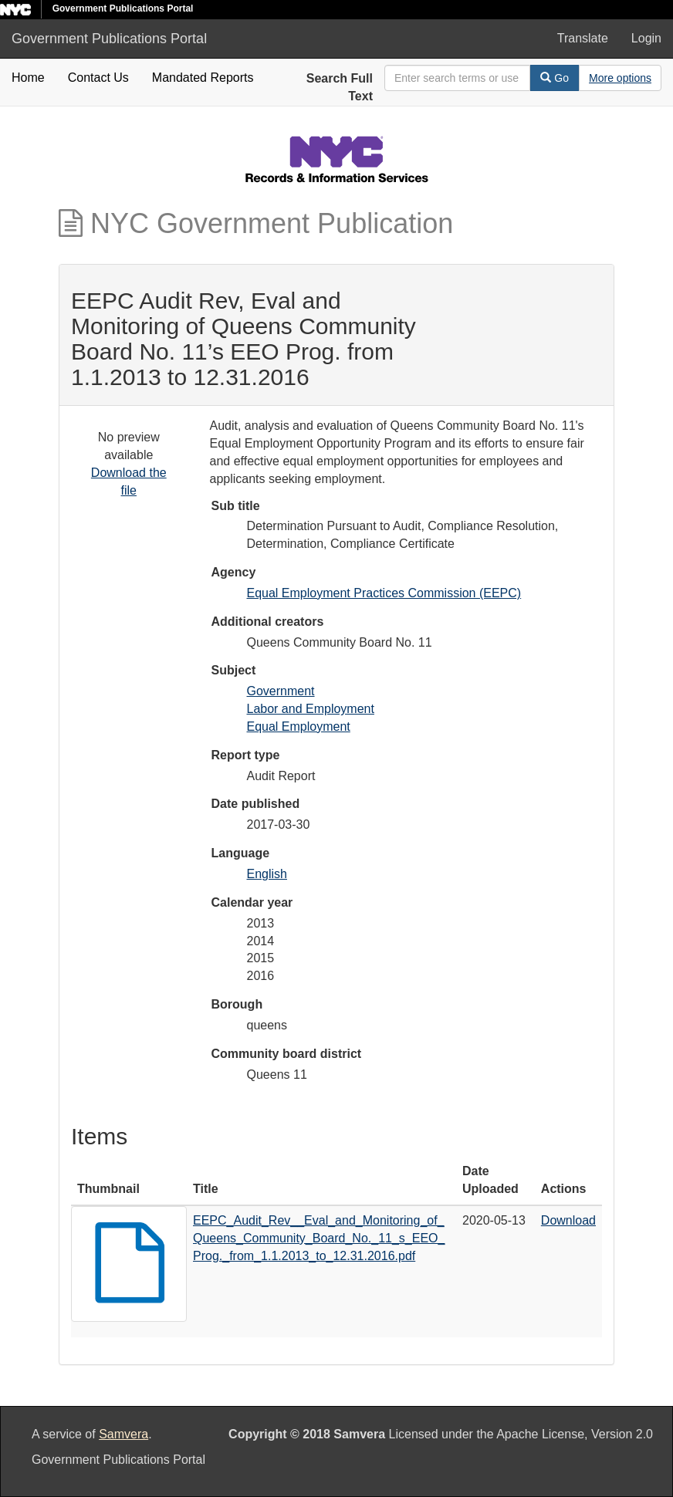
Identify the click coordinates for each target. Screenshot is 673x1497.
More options (620, 78)
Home (28, 77)
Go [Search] (554, 78)
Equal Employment (298, 726)
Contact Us (98, 77)
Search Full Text (339, 87)
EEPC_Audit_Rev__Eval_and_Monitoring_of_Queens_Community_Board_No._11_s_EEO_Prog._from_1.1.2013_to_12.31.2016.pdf (319, 1238)
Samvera (123, 1434)
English (267, 873)
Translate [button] (582, 38)
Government (281, 691)
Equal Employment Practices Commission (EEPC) (384, 593)
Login (646, 38)
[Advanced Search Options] (620, 78)
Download (568, 1220)
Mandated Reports (203, 77)
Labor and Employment (310, 708)
